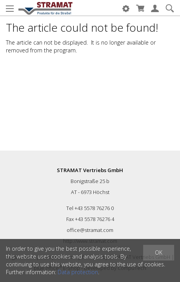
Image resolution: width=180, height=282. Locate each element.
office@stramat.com (90, 230)
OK (158, 252)
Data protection (78, 272)
